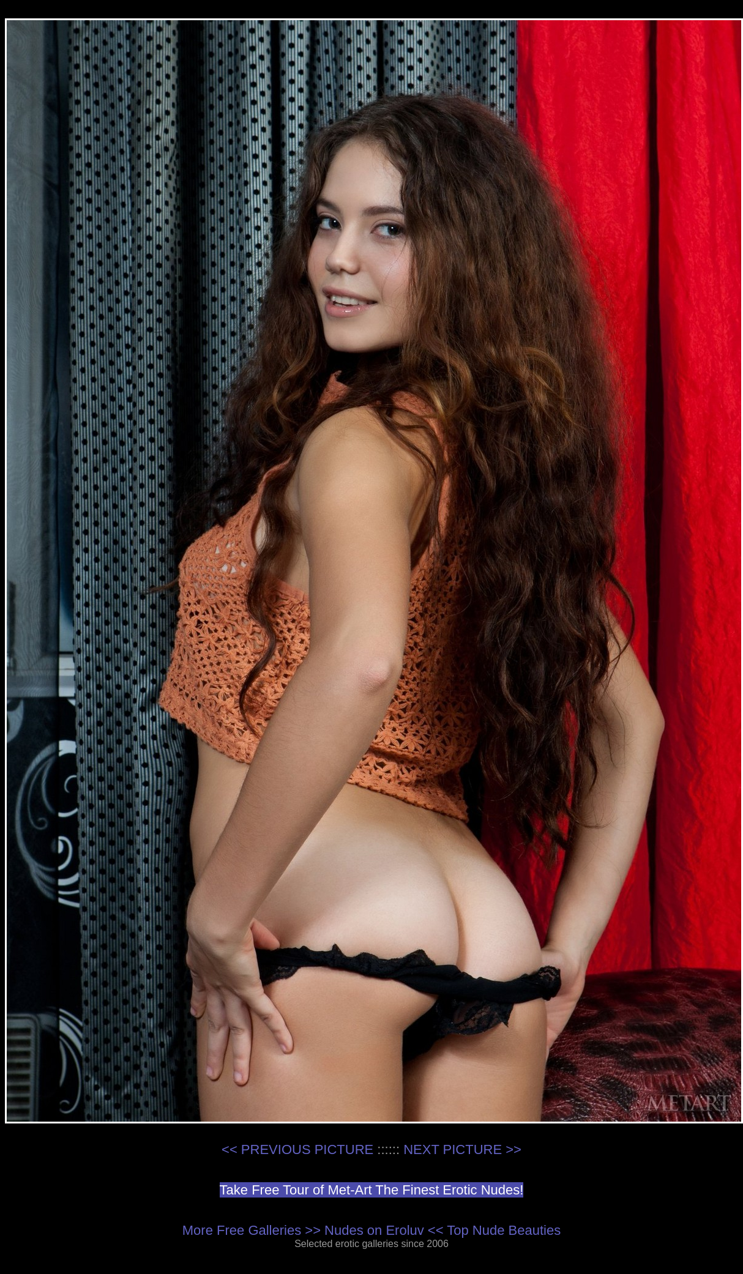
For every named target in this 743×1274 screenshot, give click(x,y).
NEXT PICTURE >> (462, 1149)
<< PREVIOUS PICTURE (297, 1149)
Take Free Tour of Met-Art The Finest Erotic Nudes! (372, 1190)
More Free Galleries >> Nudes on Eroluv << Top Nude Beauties (371, 1230)
